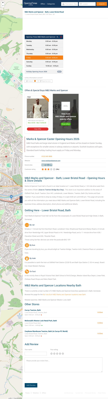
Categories (51, 4)
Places (27, 393)
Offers (43, 4)
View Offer (37, 129)
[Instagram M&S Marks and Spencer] (48, 165)
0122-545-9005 (47, 156)
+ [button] (3, 2)
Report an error (45, 81)
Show (59, 71)
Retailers (36, 393)
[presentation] (41, 379)
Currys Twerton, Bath (33, 310)
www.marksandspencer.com (51, 160)
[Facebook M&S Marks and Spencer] (43, 165)
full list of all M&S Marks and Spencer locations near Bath (64, 294)
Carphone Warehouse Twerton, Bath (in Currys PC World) (46, 331)
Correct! (31, 81)
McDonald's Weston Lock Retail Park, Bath (41, 321)
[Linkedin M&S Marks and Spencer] (51, 165)
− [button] (3, 6)
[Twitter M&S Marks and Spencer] (45, 165)
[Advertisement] (65, 28)
